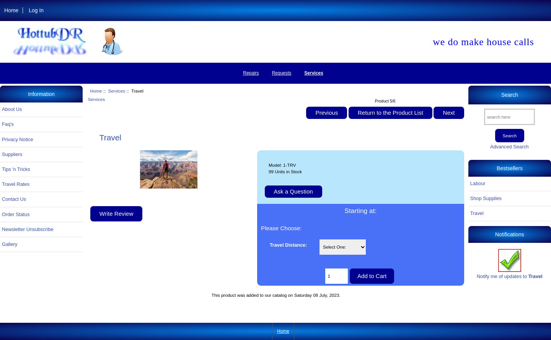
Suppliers (12, 154)
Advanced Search (509, 147)
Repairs (251, 73)
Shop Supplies (486, 198)
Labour (478, 183)
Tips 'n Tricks (16, 169)
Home (11, 10)
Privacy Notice (17, 139)
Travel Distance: (288, 245)
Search (509, 95)
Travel (477, 213)
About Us (12, 109)
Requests (282, 73)
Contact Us (14, 199)
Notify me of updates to (510, 264)
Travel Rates (15, 184)
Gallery (9, 244)
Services (116, 90)
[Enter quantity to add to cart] (336, 276)
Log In (36, 10)
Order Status (15, 214)
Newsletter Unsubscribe (28, 229)
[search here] (509, 117)
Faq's (8, 124)
